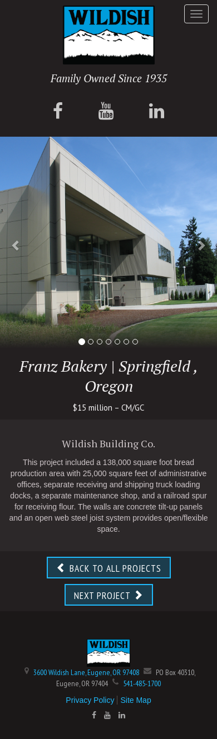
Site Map (135, 700)
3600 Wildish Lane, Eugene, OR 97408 (86, 672)
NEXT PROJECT (109, 595)
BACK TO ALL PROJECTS (108, 568)
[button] (16, 245)
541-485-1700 (142, 683)
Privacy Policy (90, 700)
